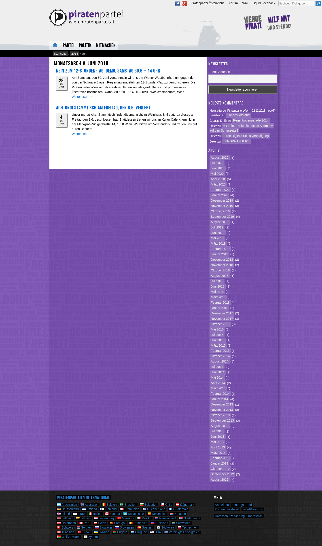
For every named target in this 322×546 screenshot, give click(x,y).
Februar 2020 (220, 190)
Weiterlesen (82, 96)
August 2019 (220, 222)
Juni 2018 (218, 286)
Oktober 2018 (220, 270)
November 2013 (222, 410)
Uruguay (139, 532)
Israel (79, 514)
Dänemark (185, 504)
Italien (95, 514)
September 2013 (222, 420)
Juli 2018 (217, 281)
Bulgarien (148, 504)
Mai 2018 (217, 292)
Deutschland (68, 509)
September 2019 (222, 216)
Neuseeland (165, 518)
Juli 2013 (217, 431)
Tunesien (65, 532)
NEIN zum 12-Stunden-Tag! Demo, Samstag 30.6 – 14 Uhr (108, 71)
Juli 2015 (217, 335)
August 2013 (220, 426)
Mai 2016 (217, 329)
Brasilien (128, 504)
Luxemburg (104, 518)
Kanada (112, 514)
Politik (85, 45)
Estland (89, 509)
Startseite (60, 53)
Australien (89, 504)
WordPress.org (253, 509)
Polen (100, 523)
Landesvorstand (238, 115)
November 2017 (222, 318)
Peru (84, 523)
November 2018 (222, 265)
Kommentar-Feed (227, 509)
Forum (233, 3)
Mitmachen (106, 45)
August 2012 (220, 480)
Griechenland (154, 509)
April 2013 (218, 447)
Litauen (83, 518)
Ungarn (120, 532)
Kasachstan (133, 514)
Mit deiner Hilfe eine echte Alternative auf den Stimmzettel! (242, 128)
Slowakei (103, 527)
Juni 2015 (218, 340)
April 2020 (218, 179)
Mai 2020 (217, 173)
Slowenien (124, 527)
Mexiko (144, 518)
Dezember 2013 (222, 404)
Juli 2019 (217, 227)
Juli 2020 (217, 163)
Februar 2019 (220, 249)
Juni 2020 (218, 168)
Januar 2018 (219, 308)
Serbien (84, 527)
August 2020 (220, 158)
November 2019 (222, 206)
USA (155, 532)
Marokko (125, 518)
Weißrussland (68, 537)
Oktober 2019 (220, 211)
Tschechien (187, 527)
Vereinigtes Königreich (181, 532)
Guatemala (178, 509)
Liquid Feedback (263, 3)
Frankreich (129, 509)
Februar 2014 (220, 394)
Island (63, 514)
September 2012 (222, 474)
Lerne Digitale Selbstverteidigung (246, 136)
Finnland (108, 509)
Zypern (91, 537)
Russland (159, 523)
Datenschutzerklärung (230, 516)
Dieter (213, 126)
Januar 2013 (219, 463)
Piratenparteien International (83, 497)
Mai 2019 (217, 238)
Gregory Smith (218, 120)
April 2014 (218, 383)
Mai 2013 (217, 442)
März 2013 (218, 453)
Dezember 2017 (222, 313)
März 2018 (218, 297)
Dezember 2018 (222, 259)
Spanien (145, 527)
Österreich (66, 523)
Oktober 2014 (220, 356)
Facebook (177, 3)
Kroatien (178, 514)
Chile (166, 504)
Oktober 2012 (220, 469)
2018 (74, 53)
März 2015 (218, 345)
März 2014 (218, 388)
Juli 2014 (217, 367)
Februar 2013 (220, 458)
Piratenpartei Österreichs (208, 3)
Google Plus (184, 3)
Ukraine (101, 532)
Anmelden (222, 505)
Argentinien (67, 504)
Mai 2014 (217, 378)
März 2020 (218, 184)
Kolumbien (157, 514)
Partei (68, 45)
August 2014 (220, 361)
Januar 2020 (219, 195)
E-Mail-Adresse (219, 72)
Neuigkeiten (55, 45)
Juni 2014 (218, 372)
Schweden (181, 523)
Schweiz (65, 527)
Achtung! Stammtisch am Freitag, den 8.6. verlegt (103, 108)
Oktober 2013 (220, 415)
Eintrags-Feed (242, 505)
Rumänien (138, 523)
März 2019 (218, 243)
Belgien (109, 504)
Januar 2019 (219, 254)
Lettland (65, 518)
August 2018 (220, 275)
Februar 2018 (220, 302)
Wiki (245, 3)
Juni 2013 (218, 437)
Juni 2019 (218, 233)
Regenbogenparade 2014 (251, 120)
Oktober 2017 (220, 324)
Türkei (84, 532)
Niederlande (189, 518)
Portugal (117, 523)
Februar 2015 (220, 351)
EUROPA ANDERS (236, 141)
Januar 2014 (219, 399)
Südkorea (165, 527)
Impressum (255, 516)
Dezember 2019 (222, 200)
